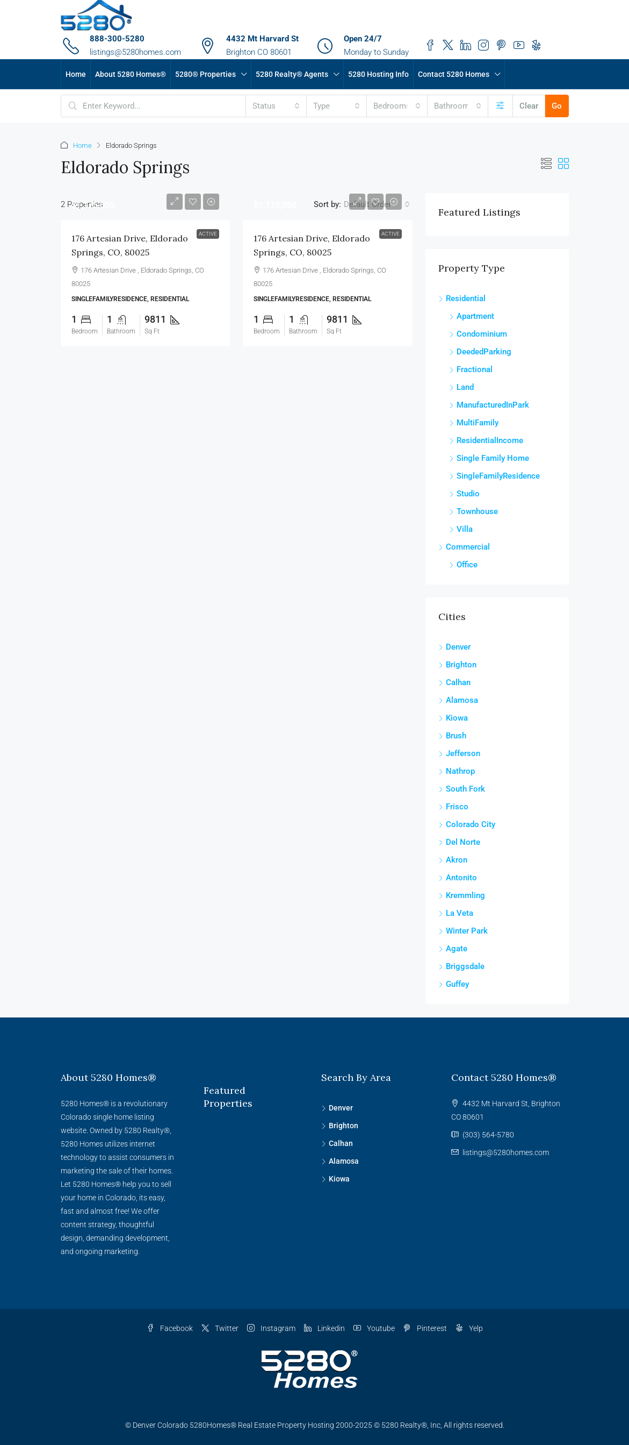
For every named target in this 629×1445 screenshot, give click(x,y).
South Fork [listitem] (461, 789)
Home (76, 74)
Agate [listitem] (452, 948)
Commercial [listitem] (464, 547)
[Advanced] (500, 106)
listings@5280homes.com (135, 52)
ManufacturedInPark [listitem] (489, 405)
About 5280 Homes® (130, 74)
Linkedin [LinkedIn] (324, 1328)
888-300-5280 (117, 39)
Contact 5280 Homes (453, 74)
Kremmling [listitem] (461, 895)
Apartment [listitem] (471, 316)
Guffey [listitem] (453, 984)
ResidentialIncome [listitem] (486, 440)
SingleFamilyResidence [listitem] (494, 476)
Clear (528, 106)
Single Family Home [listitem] (489, 458)
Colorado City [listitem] (466, 824)
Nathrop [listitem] (456, 771)
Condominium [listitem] (478, 334)
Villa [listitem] (461, 529)
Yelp (469, 1328)
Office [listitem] (463, 565)
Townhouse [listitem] (473, 511)
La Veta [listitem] (455, 913)
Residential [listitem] (462, 298)
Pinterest (425, 1328)
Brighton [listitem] (457, 665)
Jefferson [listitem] (459, 753)
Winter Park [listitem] (463, 931)
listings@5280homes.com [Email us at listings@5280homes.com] (505, 1152)
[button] (546, 164)
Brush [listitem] (452, 736)
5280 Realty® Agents (292, 74)
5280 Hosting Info (378, 74)
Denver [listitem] (454, 647)
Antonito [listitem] (457, 877)
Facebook (170, 1328)
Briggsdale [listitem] (461, 966)
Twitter (219, 1328)
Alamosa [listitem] (458, 700)
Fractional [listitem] (471, 369)
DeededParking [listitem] (480, 352)
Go (557, 106)
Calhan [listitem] (454, 682)
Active (208, 234)
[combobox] (276, 106)
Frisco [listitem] (453, 807)
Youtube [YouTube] (374, 1328)
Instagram (271, 1328)
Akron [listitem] (452, 860)
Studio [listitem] (464, 494)
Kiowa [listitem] (453, 718)
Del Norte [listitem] (459, 842)
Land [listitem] (461, 387)
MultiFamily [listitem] (473, 423)
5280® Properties (205, 74)
